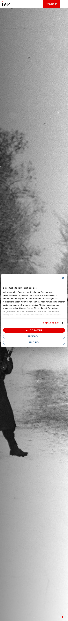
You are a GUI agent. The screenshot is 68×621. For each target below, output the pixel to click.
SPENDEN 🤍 (52, 4)
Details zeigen (51, 323)
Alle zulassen (34, 330)
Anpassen (34, 336)
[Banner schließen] (63, 278)
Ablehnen (34, 342)
